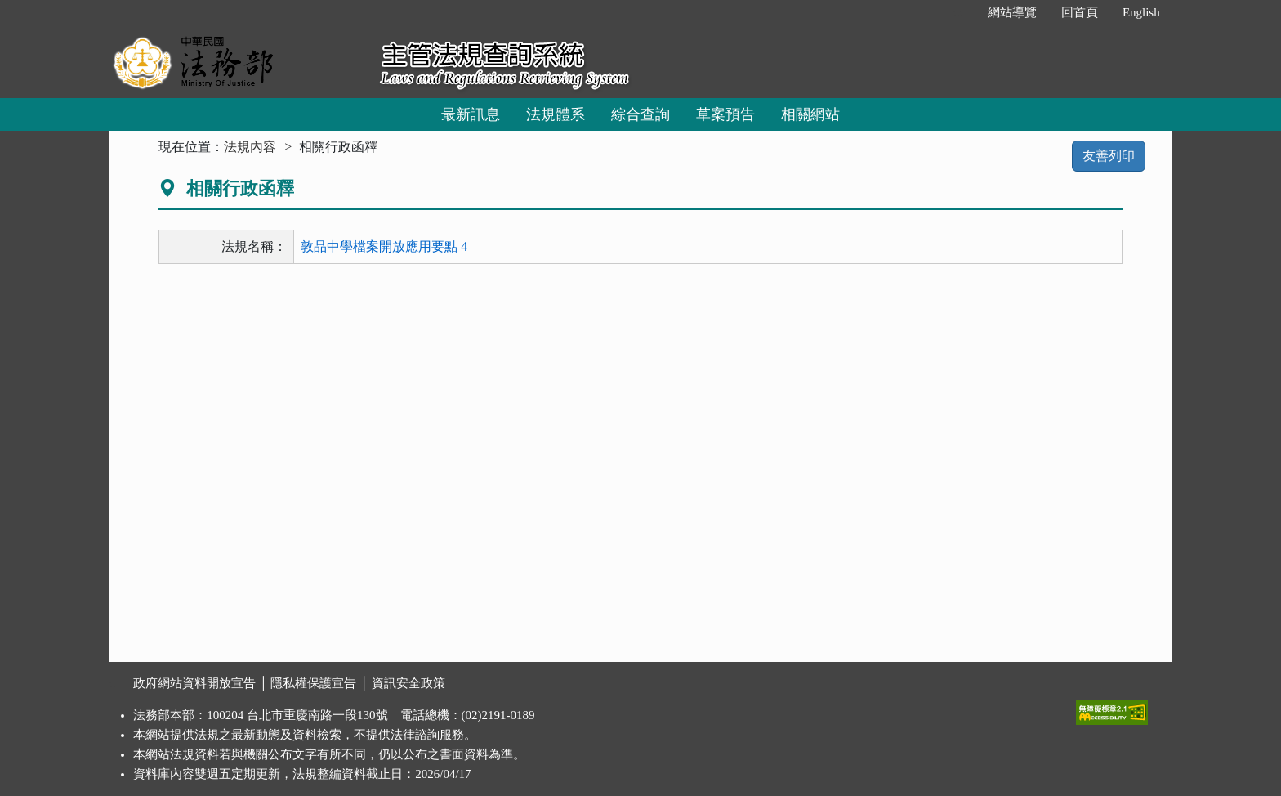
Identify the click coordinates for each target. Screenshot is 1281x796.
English (1141, 12)
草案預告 (725, 114)
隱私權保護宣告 (313, 683)
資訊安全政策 (408, 683)
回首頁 (1079, 12)
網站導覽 (1012, 12)
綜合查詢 (640, 114)
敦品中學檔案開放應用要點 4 (384, 246)
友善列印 (1108, 156)
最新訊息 (470, 114)
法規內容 (250, 147)
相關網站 (810, 114)
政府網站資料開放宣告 (194, 683)
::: (958, 12)
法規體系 (555, 114)
